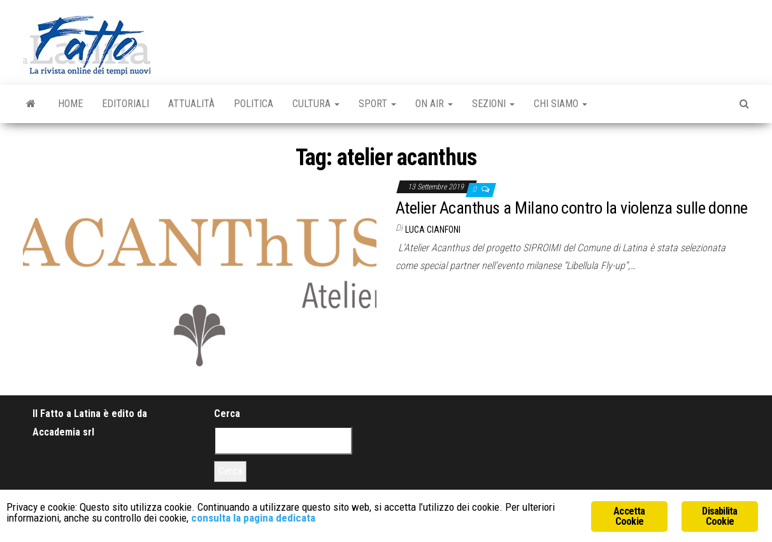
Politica (253, 104)
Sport (377, 104)
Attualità (191, 104)
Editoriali (125, 104)
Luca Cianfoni (433, 229)
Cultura (316, 104)
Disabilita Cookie (719, 516)
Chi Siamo (560, 104)
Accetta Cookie (629, 516)
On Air (434, 104)
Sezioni (493, 104)
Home (70, 104)
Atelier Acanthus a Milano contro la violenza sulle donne (572, 207)
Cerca (227, 413)
